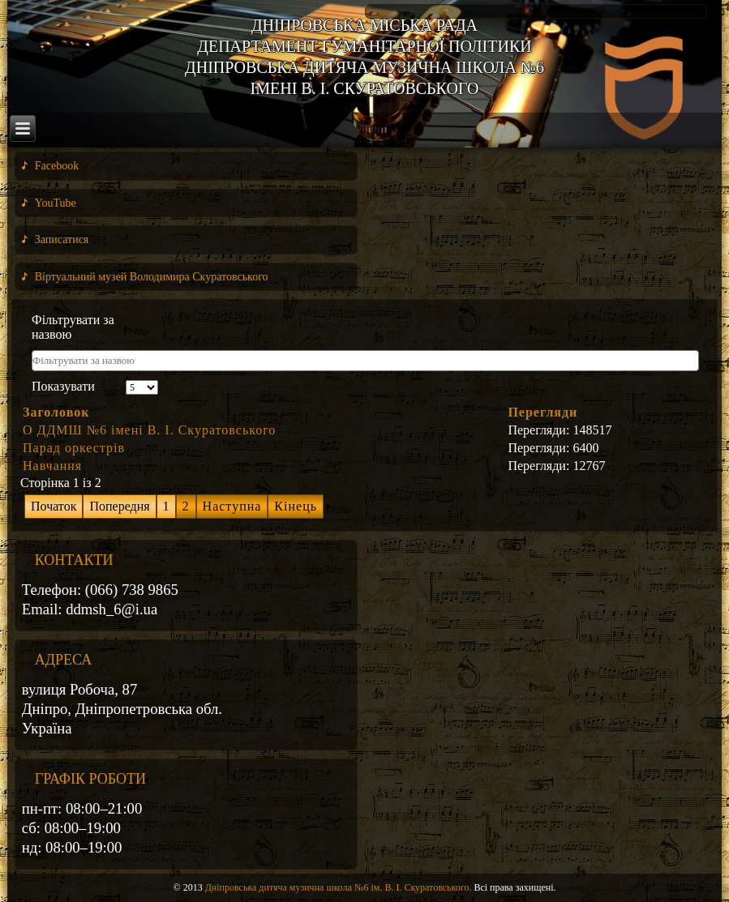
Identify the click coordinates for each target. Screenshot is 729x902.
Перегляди (542, 412)
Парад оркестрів (74, 448)
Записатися (62, 239)
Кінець (295, 506)
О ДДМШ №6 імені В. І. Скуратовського (149, 430)
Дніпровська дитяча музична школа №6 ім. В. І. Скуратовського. (338, 887)
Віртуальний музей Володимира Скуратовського (151, 277)
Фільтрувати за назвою (73, 327)
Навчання (52, 465)
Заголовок (56, 412)
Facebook (57, 166)
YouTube (55, 203)
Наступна (232, 506)
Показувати (63, 386)
